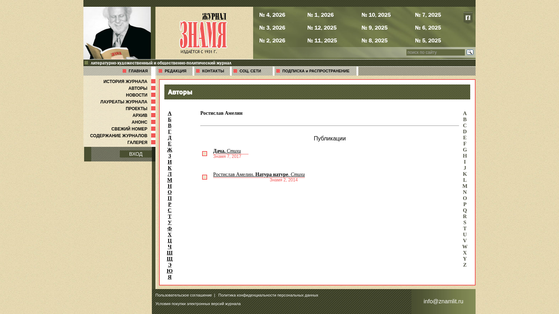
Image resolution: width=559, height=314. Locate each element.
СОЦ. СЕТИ (250, 71)
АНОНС (144, 122)
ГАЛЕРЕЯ (142, 142)
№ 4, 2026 (272, 14)
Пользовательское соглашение (183, 295)
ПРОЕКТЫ (141, 108)
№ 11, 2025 (322, 40)
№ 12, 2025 (322, 27)
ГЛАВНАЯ (138, 71)
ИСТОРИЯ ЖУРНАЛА (130, 81)
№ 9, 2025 (374, 27)
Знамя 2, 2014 (284, 179)
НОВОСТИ (141, 95)
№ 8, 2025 (374, 40)
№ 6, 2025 (428, 27)
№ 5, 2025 (428, 40)
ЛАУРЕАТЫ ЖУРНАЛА (129, 101)
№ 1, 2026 (320, 14)
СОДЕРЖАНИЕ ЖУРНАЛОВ (123, 135)
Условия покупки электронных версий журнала (198, 304)
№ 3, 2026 (272, 27)
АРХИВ (145, 115)
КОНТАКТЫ (213, 71)
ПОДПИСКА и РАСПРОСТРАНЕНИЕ (315, 71)
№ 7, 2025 (428, 14)
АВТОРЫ (142, 88)
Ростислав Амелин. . (259, 174)
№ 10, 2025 (376, 14)
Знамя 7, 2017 (227, 156)
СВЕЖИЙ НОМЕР (134, 129)
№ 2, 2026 (272, 40)
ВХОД (136, 154)
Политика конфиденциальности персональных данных (268, 295)
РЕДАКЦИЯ (175, 71)
